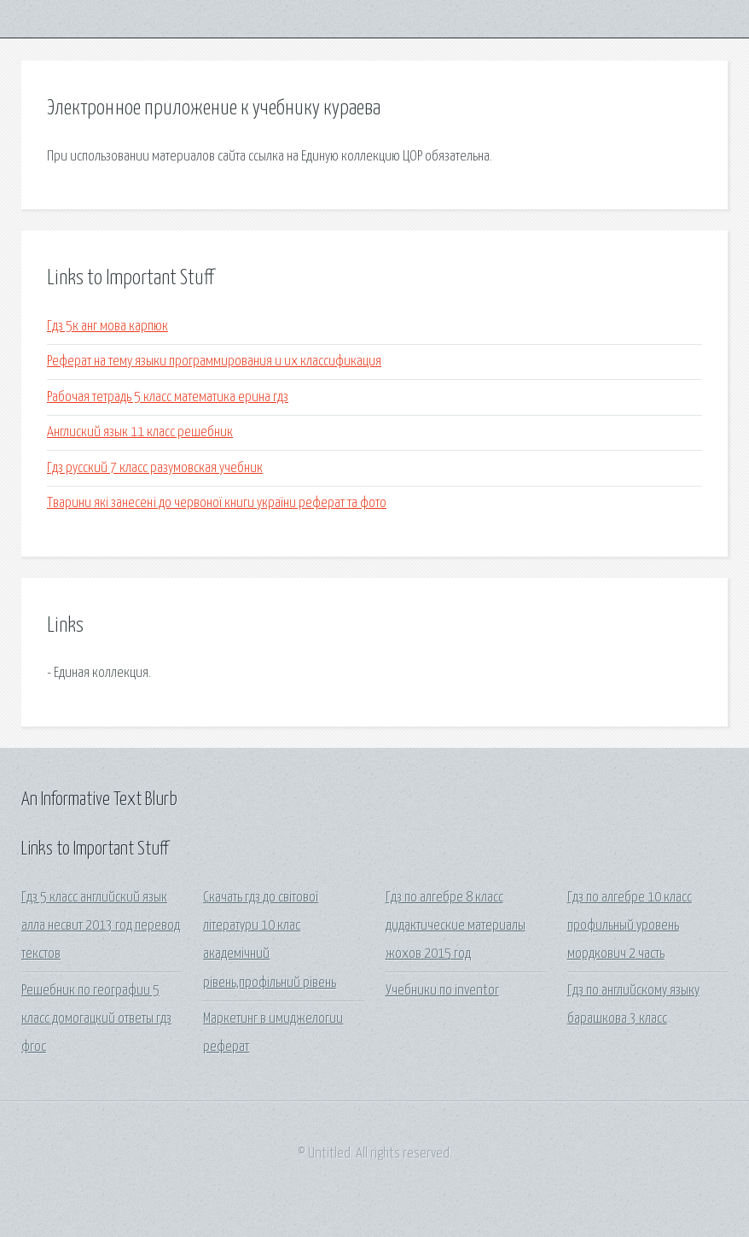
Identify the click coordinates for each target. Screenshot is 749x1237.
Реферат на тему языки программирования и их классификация (214, 361)
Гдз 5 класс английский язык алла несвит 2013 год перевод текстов (100, 926)
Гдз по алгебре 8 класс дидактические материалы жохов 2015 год (455, 926)
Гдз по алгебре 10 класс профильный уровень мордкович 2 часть (629, 926)
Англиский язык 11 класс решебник (140, 432)
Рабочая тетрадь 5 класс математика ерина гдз (167, 397)
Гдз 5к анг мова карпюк (107, 326)
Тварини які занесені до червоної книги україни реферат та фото (216, 503)
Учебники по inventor (442, 990)
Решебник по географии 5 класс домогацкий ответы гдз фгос (96, 1019)
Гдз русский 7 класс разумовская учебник (155, 468)
